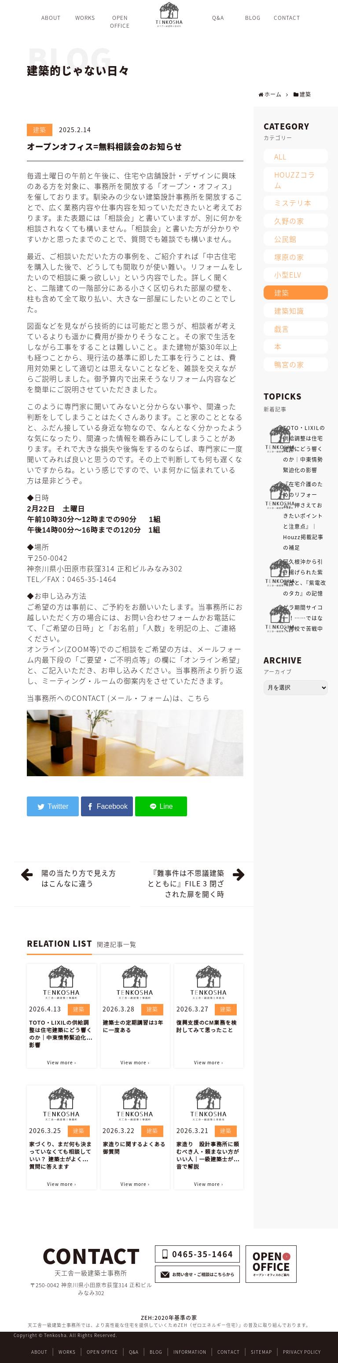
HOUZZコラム (294, 179)
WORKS (67, 1351)
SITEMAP (261, 1351)
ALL (280, 156)
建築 (39, 129)
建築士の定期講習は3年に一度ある (133, 1026)
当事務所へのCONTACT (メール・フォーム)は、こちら (118, 698)
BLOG (156, 1351)
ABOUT (39, 1351)
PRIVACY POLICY (302, 1351)
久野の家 (289, 220)
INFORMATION (189, 1351)
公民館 (285, 238)
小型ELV (287, 274)
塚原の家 (289, 257)
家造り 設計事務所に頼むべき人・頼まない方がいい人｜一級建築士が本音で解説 (207, 1155)
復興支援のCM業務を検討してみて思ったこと (206, 1026)
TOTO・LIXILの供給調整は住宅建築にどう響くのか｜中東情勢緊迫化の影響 (60, 1034)
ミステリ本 (293, 202)
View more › (61, 1062)
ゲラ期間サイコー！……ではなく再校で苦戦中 (303, 618)
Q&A (134, 1351)
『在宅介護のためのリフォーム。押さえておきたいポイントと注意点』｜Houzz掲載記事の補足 (303, 516)
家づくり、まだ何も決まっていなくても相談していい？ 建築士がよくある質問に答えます (61, 1155)
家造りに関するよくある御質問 (134, 1148)
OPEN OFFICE (102, 1351)
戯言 (281, 328)
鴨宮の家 (289, 364)
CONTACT (228, 1351)
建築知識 (289, 310)
